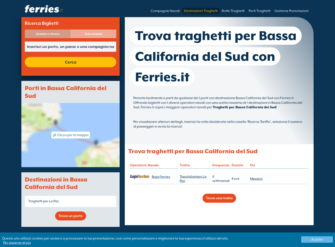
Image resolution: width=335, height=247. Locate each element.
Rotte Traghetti (233, 11)
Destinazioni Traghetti (201, 11)
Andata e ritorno (48, 34)
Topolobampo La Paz (193, 179)
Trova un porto (71, 216)
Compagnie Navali (165, 11)
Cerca (70, 62)
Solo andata (93, 34)
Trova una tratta (219, 198)
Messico (256, 179)
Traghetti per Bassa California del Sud (244, 107)
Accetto (317, 239)
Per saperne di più (17, 243)
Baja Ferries (161, 177)
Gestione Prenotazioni (292, 11)
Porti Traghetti (259, 11)
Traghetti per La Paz (43, 201)
